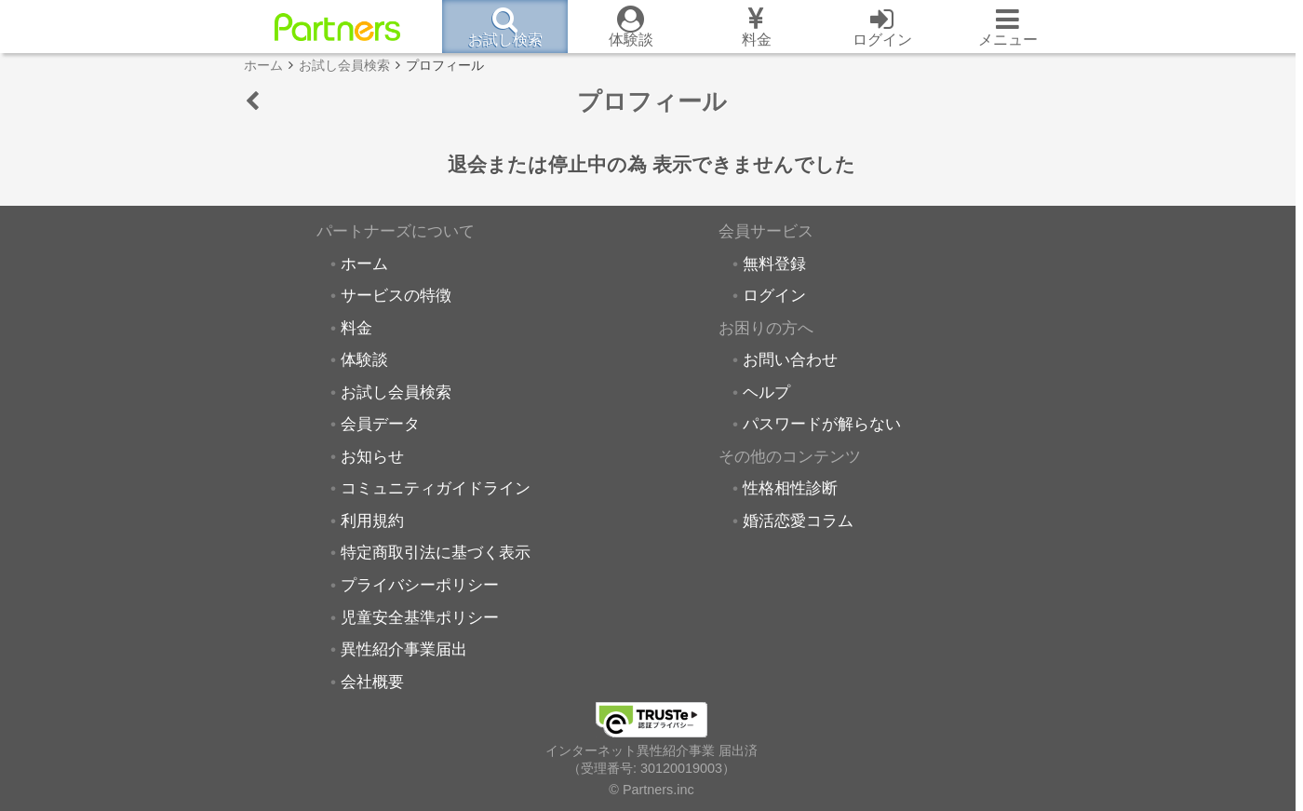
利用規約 (372, 520)
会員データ (380, 423)
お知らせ (372, 456)
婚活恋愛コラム (798, 520)
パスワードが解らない (822, 423)
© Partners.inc (651, 789)
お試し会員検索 (396, 392)
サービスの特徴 (396, 295)
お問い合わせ (790, 359)
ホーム (364, 263)
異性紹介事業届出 (404, 649)
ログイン (774, 295)
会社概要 (372, 681)
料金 (356, 327)
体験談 (364, 359)
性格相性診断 (790, 488)
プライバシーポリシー (420, 584)
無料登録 (774, 263)
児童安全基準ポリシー (420, 617)
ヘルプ (766, 392)
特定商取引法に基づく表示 (436, 552)
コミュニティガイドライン (436, 488)
